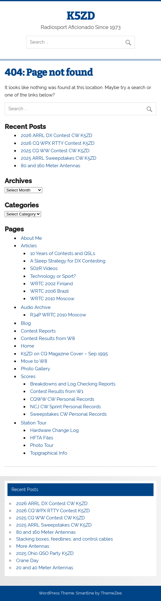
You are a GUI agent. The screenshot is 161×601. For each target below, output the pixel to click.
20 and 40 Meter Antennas (44, 567)
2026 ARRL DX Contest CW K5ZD (56, 135)
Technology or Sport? (53, 276)
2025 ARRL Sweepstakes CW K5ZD (58, 158)
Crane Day (27, 560)
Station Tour (33, 423)
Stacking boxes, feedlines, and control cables (64, 539)
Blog (26, 323)
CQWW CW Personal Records (62, 399)
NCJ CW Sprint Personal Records (65, 406)
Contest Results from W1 (56, 391)
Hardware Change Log (54, 430)
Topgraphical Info (48, 453)
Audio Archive (36, 307)
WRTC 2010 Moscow (52, 298)
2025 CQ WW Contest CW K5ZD (55, 151)
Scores (28, 376)
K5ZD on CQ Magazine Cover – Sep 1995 (64, 354)
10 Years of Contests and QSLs (62, 253)
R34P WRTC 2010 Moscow (58, 315)
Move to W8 (34, 361)
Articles (29, 245)
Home (27, 346)
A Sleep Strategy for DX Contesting (67, 261)
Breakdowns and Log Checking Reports (72, 384)
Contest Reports (38, 331)
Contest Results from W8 (48, 338)
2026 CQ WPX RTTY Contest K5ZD (57, 143)
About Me (31, 238)
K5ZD (81, 15)
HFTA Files (41, 438)
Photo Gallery (35, 368)
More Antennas (32, 546)
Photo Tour (41, 445)
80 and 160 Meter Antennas (50, 165)
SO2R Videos (44, 268)
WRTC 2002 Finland (51, 283)
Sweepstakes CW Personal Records (68, 414)
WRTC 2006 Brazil (49, 291)
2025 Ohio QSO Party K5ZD (45, 553)
